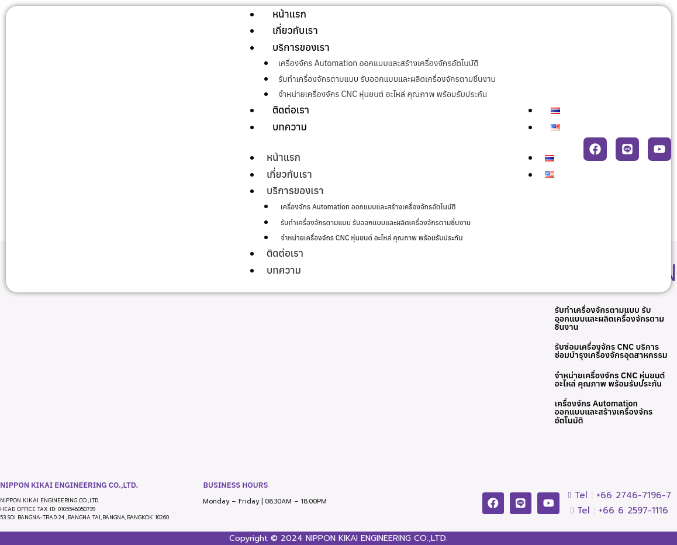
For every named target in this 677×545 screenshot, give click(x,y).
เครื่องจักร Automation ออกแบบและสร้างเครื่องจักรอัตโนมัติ (378, 63)
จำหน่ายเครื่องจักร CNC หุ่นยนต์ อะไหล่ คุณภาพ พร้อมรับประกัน (382, 94)
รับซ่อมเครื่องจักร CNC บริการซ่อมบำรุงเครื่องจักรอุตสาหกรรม (609, 357)
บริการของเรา (301, 47)
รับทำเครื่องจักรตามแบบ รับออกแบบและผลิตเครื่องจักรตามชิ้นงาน (387, 79)
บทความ (289, 126)
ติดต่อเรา (290, 110)
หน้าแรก (289, 14)
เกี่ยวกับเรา (295, 30)
